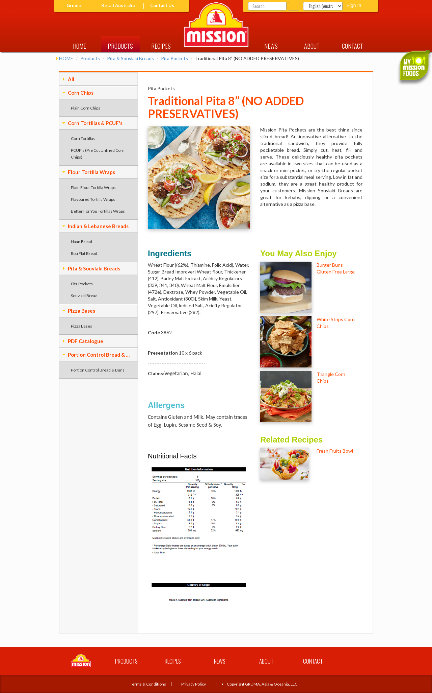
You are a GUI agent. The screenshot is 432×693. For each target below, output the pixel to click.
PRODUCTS (120, 46)
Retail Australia (118, 5)
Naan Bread (81, 241)
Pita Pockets (174, 58)
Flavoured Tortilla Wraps (93, 199)
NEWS (271, 46)
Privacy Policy (193, 684)
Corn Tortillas (83, 138)
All (71, 79)
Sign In (354, 5)
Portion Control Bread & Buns (100, 354)
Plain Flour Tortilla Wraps (93, 187)
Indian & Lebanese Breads (98, 226)
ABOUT (312, 46)
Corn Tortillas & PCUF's (95, 123)
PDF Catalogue (85, 341)
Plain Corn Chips (85, 108)
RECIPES (161, 46)
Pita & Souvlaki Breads (130, 58)
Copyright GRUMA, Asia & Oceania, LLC (262, 684)
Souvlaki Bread (84, 295)
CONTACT (352, 46)
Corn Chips (80, 92)
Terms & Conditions (148, 684)
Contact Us (162, 5)
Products (90, 58)
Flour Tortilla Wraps (91, 172)
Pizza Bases (81, 310)
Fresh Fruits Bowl (335, 451)
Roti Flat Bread (84, 253)
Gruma (73, 5)
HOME (79, 46)
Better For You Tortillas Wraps (98, 211)
